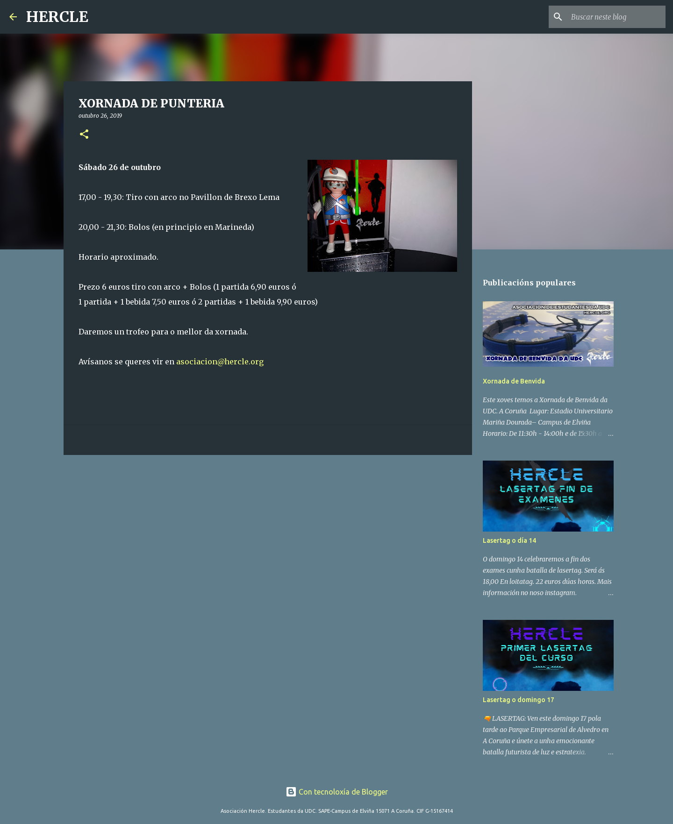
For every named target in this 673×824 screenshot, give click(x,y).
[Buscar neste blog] (616, 17)
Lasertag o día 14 (509, 540)
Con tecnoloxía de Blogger (337, 792)
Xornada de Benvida (514, 381)
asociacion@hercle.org (220, 361)
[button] (84, 134)
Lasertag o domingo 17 (518, 699)
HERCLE (57, 16)
